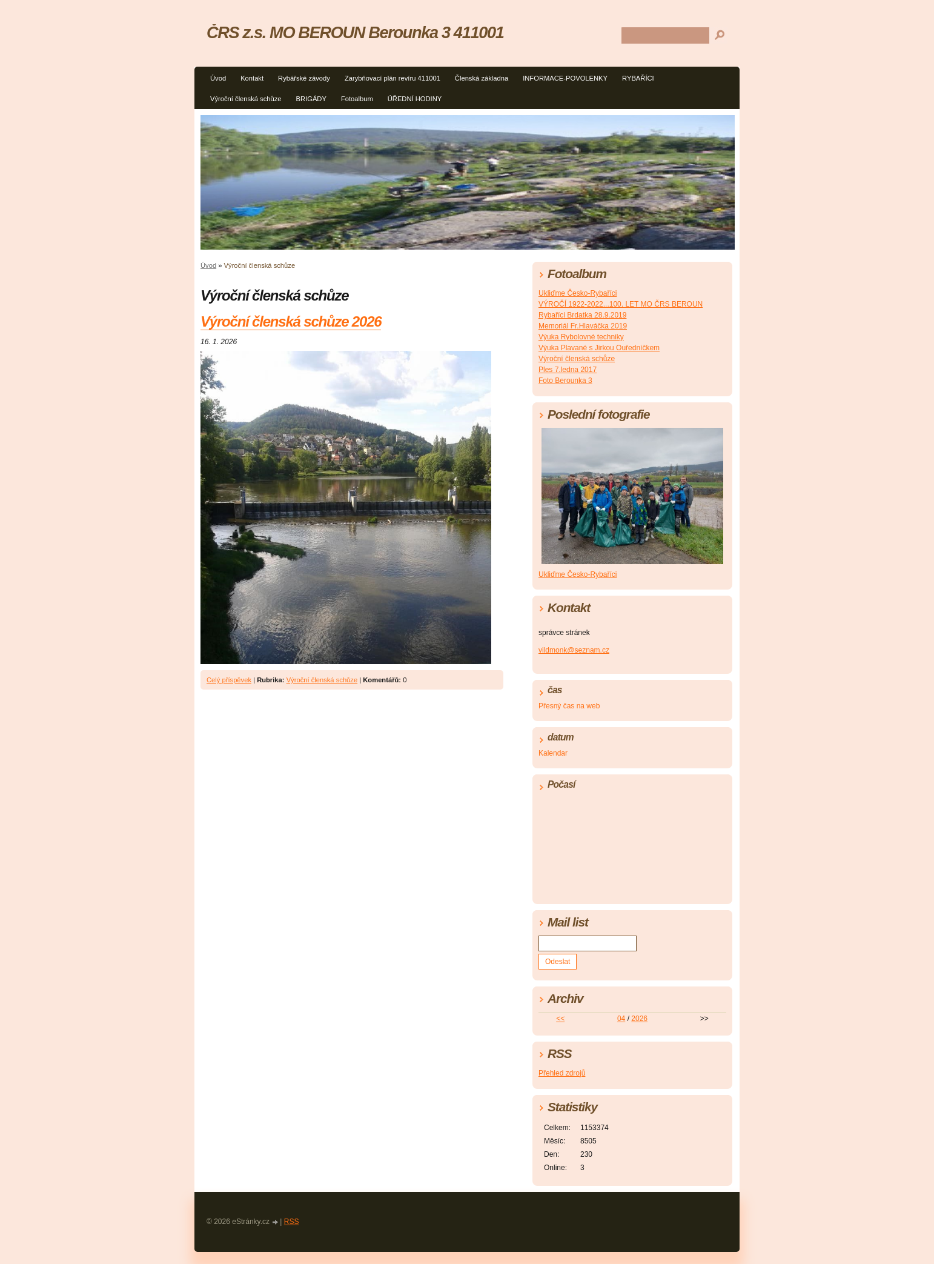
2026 (639, 1018)
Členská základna (481, 78)
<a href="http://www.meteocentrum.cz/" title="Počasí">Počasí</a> (632, 844)
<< (560, 1018)
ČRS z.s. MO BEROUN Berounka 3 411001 (355, 32)
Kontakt (251, 78)
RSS (291, 1221)
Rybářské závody (304, 78)
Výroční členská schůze (246, 98)
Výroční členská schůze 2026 (290, 321)
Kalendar (553, 753)
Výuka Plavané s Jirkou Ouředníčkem (599, 348)
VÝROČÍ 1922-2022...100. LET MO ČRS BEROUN (620, 304)
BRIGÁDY (311, 98)
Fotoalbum (357, 98)
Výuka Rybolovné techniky (581, 337)
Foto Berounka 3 (565, 380)
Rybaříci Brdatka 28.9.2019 (582, 315)
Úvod (218, 78)
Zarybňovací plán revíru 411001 (392, 78)
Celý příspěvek (229, 680)
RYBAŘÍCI (638, 78)
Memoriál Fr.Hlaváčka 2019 (582, 326)
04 (621, 1018)
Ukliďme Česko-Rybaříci (577, 293)
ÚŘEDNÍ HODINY (415, 98)
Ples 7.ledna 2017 (567, 369)
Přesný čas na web (569, 706)
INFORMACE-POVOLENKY (565, 78)
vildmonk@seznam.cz (573, 650)
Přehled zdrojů (561, 1073)
